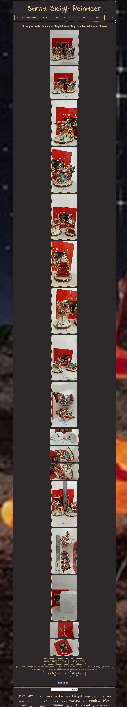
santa (32, 696)
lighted (21, 696)
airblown (40, 697)
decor (109, 696)
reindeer (94, 700)
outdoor (59, 696)
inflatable (75, 700)
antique (37, 701)
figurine (95, 696)
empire (30, 701)
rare (56, 701)
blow (106, 700)
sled (84, 701)
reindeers (22, 701)
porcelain (64, 701)
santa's (44, 701)
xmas (68, 697)
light (51, 701)
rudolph (87, 696)
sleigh (77, 695)
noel (102, 697)
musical (48, 696)
